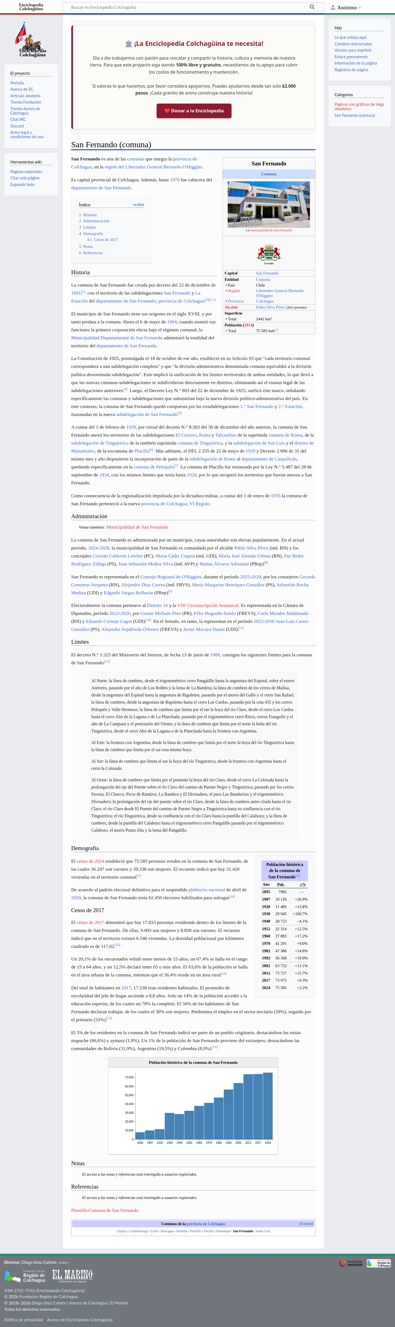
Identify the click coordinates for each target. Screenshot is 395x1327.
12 (107, 661)
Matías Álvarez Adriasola (224, 564)
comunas (136, 159)
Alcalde (231, 307)
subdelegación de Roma (213, 459)
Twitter (63, 1263)
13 (297, 876)
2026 (125, 613)
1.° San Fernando (256, 406)
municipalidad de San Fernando (271, 230)
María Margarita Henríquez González (228, 584)
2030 (270, 621)
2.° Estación (290, 406)
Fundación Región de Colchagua (48, 1296)
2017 (126, 987)
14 (232, 896)
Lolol (154, 1231)
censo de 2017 (90, 922)
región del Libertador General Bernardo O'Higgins (153, 167)
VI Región (199, 503)
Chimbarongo (139, 1231)
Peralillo (195, 1231)
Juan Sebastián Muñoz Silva (145, 564)
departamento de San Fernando (101, 187)
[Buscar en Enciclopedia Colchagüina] (193, 6)
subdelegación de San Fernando (146, 414)
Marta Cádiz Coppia (175, 556)
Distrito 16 (157, 605)
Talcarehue (225, 435)
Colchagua (264, 301)
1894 (172, 321)
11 (241, 628)
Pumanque (223, 1231)
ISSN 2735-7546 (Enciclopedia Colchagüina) (44, 1290)
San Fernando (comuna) (354, 115)
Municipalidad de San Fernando (137, 527)
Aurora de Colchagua (88, 1302)
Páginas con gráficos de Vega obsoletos (359, 106)
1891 (76, 293)
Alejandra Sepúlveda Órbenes (130, 629)
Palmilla (182, 1231)
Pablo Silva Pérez (270, 307)
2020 (76, 897)
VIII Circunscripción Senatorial (207, 605)
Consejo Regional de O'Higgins (170, 576)
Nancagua (167, 1231)
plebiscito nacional (207, 889)
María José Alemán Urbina (244, 556)
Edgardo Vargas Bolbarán (128, 592)
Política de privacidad (23, 1319)
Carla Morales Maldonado (283, 613)
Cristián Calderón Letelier (117, 556)
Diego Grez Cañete (39, 1262)
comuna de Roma (285, 435)
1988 (215, 654)
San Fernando (267, 273)
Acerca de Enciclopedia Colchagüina (80, 1319)
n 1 (211, 300)
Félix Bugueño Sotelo (215, 613)
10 (148, 620)
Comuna (268, 174)
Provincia (236, 301)
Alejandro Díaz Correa (143, 584)
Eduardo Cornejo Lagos (109, 621)
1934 (104, 475)
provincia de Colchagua (181, 301)
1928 (131, 427)
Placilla (141, 451)
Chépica (121, 1231)
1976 (174, 179)
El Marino (119, 1302)
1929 (250, 451)
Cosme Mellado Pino (160, 613)
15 (117, 945)
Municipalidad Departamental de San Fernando (116, 337)
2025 (245, 576)
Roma (204, 435)
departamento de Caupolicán (269, 459)
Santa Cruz (263, 1231)
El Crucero (186, 435)
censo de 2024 (90, 861)
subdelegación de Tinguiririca (99, 443)
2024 (248, 325)
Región (234, 290)
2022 (114, 613)
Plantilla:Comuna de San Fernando (105, 1210)
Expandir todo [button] (22, 184)
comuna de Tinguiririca (199, 443)
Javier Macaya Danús (204, 629)
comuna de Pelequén (154, 467)
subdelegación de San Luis (259, 443)
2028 (104, 548)
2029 (256, 576)
